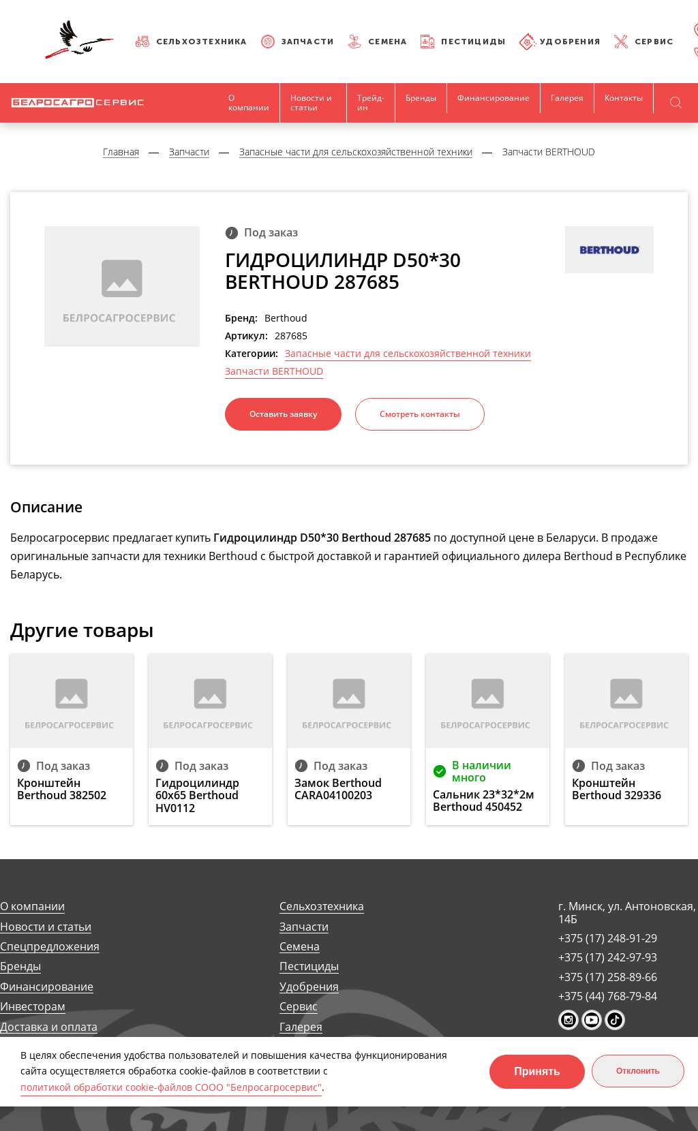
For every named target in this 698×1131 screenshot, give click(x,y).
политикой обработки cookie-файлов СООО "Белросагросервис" (171, 1087)
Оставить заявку (283, 414)
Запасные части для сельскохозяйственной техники (408, 353)
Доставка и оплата (48, 1027)
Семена (387, 41)
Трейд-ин (370, 102)
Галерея (567, 98)
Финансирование (493, 98)
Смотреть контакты (420, 414)
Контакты (624, 98)
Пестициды (473, 41)
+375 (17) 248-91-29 (607, 938)
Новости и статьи (311, 102)
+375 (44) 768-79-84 (607, 996)
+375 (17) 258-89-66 (607, 977)
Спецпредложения (50, 946)
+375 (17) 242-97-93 (607, 957)
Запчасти (308, 41)
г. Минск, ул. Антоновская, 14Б (627, 912)
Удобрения (570, 41)
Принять (537, 1071)
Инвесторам (32, 1006)
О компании (248, 102)
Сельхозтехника (201, 41)
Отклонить (638, 1071)
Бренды (421, 98)
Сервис (654, 41)
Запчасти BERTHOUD (274, 371)
